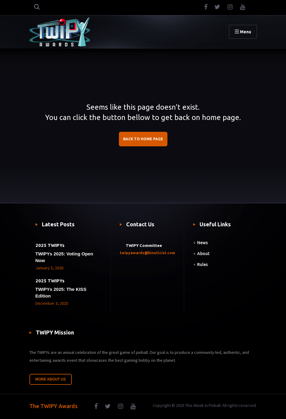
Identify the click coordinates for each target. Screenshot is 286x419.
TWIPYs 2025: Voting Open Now (64, 257)
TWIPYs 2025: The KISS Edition (60, 292)
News (202, 242)
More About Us (50, 379)
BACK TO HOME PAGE (143, 139)
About (203, 253)
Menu (243, 31)
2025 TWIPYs (50, 245)
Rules (202, 264)
